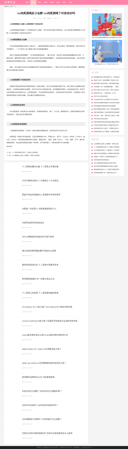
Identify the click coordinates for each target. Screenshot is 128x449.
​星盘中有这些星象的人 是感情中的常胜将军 (41, 194)
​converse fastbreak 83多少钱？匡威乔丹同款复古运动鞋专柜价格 (49, 321)
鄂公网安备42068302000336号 (50, 447)
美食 (45, 2)
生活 (33, 2)
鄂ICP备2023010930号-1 (66, 447)
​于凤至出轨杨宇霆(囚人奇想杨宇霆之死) (106, 125)
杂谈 (70, 2)
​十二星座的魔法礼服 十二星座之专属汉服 (25, 152)
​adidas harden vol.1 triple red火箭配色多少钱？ (41, 349)
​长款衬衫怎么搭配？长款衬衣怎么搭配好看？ (42, 391)
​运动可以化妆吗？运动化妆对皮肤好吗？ (40, 405)
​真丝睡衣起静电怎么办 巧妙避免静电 (38, 377)
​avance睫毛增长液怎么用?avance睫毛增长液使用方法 (45, 335)
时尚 (64, 2)
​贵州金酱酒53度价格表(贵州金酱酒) (105, 106)
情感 (52, 2)
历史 (39, 2)
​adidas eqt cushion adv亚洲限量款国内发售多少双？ (44, 363)
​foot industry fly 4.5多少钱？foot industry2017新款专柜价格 (47, 307)
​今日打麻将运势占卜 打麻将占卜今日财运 (40, 180)
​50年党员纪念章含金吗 (101, 118)
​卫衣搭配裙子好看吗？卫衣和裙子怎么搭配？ (42, 419)
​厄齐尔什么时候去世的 (101, 96)
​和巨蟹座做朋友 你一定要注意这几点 (38, 279)
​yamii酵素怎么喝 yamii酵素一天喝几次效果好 (26, 155)
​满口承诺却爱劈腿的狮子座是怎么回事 (39, 251)
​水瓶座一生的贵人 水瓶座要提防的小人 (39, 209)
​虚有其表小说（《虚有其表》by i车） (105, 93)
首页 (27, 2)
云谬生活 (6, 6)
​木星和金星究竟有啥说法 (33, 223)
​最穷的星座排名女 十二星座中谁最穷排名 (40, 265)
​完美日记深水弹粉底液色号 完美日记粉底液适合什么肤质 (47, 433)
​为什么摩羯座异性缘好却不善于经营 (38, 237)
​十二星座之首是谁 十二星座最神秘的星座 (40, 293)
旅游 (58, 2)
